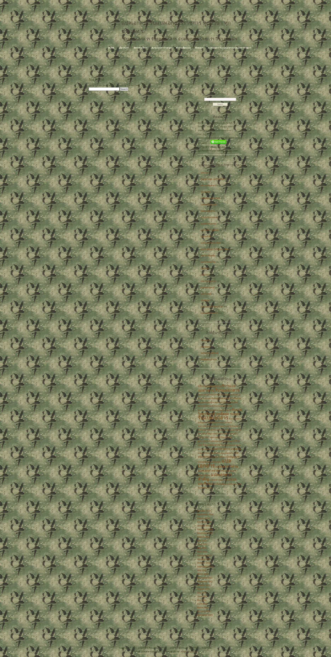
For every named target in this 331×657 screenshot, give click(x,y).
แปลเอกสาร (205, 340)
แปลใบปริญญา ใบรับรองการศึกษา (215, 249)
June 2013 (202, 544)
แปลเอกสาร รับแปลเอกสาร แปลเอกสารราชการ (229, 48)
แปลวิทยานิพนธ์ (207, 288)
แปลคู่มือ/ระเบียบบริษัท (210, 198)
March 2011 (203, 607)
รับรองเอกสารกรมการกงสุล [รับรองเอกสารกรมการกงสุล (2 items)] (209, 395)
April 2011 (202, 604)
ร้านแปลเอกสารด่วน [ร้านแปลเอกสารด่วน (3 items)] (213, 445)
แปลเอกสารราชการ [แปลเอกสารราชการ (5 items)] (211, 470)
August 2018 (203, 518)
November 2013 (205, 533)
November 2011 (205, 581)
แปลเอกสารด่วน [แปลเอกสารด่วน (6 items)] (226, 466)
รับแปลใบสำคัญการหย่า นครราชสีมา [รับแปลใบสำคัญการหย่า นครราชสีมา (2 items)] (213, 434)
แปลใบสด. (204, 268)
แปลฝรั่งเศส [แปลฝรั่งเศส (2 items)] (215, 453)
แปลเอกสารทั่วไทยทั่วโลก (211, 307)
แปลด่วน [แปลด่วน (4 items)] (236, 448)
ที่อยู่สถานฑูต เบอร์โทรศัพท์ (212, 179)
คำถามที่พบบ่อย (183, 48)
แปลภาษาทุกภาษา (208, 281)
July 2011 (202, 592)
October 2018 (204, 511)
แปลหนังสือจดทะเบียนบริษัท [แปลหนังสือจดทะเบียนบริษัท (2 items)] (209, 462)
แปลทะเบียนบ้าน (207, 211)
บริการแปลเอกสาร (208, 185)
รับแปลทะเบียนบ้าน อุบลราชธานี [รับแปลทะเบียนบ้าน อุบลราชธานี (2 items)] (211, 402)
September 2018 (205, 514)
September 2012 (205, 566)
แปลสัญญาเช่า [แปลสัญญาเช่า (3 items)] (232, 457)
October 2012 (204, 563)
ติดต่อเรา (199, 48)
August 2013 (203, 537)
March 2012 (203, 574)
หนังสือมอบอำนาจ (208, 359)
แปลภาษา (204, 275)
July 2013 (202, 540)
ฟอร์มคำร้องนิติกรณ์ (209, 353)
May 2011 (201, 600)
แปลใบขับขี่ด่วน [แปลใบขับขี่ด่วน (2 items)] (219, 484)
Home (111, 48)
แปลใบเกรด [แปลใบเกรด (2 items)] (232, 484)
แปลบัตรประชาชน (208, 224)
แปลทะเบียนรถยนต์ (208, 217)
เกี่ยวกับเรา (124, 48)
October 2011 (204, 585)
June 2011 (202, 596)
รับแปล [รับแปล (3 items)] (237, 398)
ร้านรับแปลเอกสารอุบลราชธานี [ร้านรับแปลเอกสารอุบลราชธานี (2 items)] (222, 441)
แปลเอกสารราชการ (209, 313)
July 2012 (202, 570)
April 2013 (202, 552)
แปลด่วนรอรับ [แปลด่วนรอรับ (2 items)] (203, 453)
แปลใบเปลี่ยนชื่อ (207, 256)
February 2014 (204, 522)
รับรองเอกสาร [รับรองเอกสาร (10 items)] (227, 390)
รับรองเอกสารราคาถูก (162, 48)
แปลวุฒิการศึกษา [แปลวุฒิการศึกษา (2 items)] (218, 457)
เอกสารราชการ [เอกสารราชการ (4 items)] (221, 448)
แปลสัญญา (205, 300)
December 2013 (205, 529)
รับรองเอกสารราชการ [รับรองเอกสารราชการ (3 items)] (222, 398)
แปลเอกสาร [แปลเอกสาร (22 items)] (214, 463)
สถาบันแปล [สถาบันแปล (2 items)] (206, 449)
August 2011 (203, 589)
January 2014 (204, 525)
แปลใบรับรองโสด (208, 262)
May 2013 (201, 548)
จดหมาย (204, 173)
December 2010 (205, 615)
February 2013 (204, 555)
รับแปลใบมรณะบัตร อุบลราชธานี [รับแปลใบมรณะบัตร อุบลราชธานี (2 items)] (227, 430)
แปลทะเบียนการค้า (208, 205)
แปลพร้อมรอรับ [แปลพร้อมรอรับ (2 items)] (226, 453)
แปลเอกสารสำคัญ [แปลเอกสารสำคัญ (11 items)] (215, 476)
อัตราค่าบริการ (140, 48)
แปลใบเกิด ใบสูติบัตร (209, 230)
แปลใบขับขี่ (205, 236)
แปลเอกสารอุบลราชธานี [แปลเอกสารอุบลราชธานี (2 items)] (219, 480)
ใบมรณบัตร (205, 192)
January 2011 (204, 611)
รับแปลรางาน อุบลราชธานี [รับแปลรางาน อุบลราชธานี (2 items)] (220, 410)
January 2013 (204, 559)
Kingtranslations (189, 651)
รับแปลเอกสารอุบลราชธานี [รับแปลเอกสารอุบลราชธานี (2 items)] (220, 426)
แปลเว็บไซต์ (205, 294)
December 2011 (205, 578)
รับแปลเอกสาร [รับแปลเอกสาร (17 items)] (213, 417)
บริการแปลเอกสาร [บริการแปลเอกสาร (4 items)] (208, 386)
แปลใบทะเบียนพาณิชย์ (210, 243)
